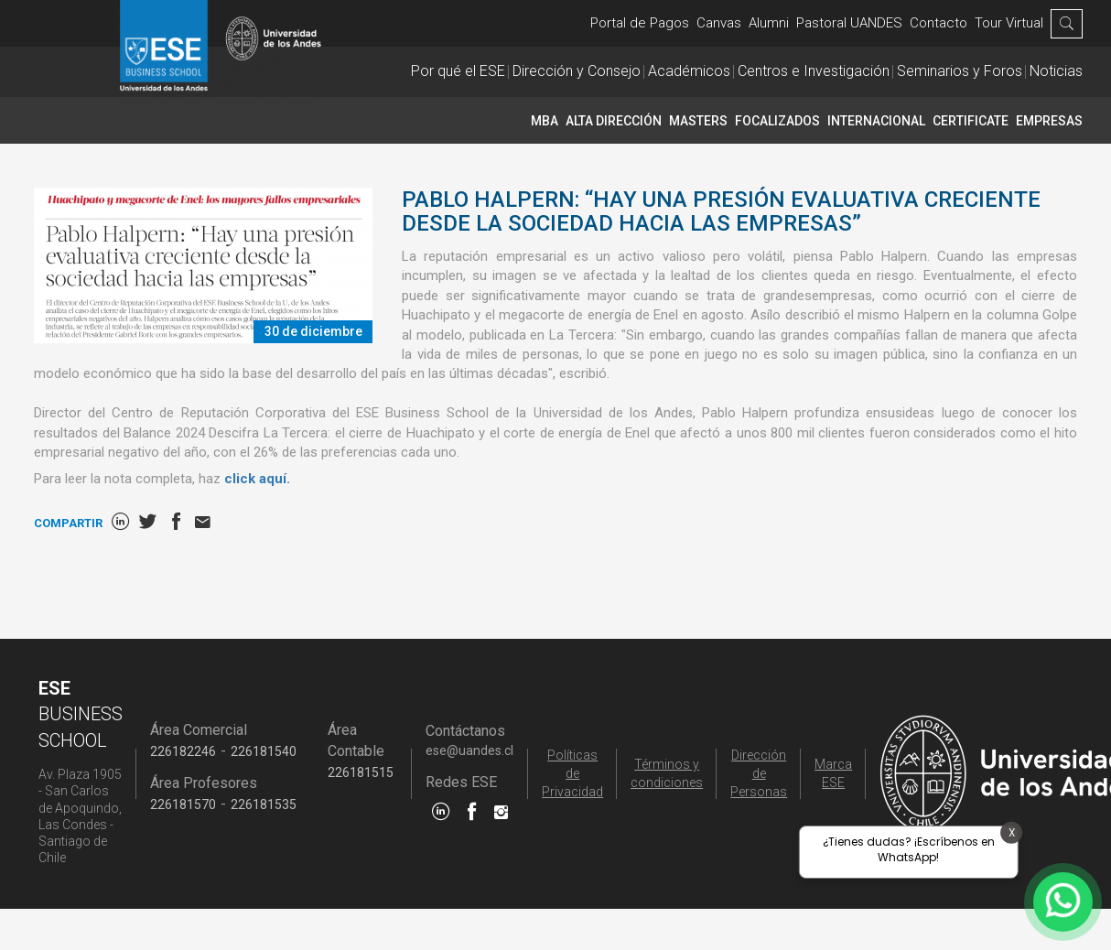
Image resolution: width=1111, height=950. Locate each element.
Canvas (718, 23)
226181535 (264, 804)
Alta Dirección (614, 120)
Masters (698, 120)
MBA (544, 120)
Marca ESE (833, 773)
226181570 (183, 804)
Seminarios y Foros (959, 71)
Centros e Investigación (814, 71)
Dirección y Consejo (576, 71)
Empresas (1049, 120)
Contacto (938, 23)
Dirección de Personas (758, 773)
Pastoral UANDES (849, 23)
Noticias (1056, 71)
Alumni (769, 23)
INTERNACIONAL (876, 120)
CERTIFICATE (971, 120)
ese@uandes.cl (469, 750)
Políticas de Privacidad (572, 773)
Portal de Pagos (639, 23)
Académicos (689, 71)
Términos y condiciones (667, 773)
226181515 (361, 772)
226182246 (183, 751)
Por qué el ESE (458, 71)
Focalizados (777, 120)
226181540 (264, 751)
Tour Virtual (1009, 23)
